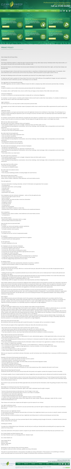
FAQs (29, 10)
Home (4, 10)
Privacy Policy (33, 466)
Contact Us (53, 10)
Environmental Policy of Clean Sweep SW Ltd (26, 461)
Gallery (45, 10)
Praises (37, 10)
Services (21, 10)
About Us (12, 10)
